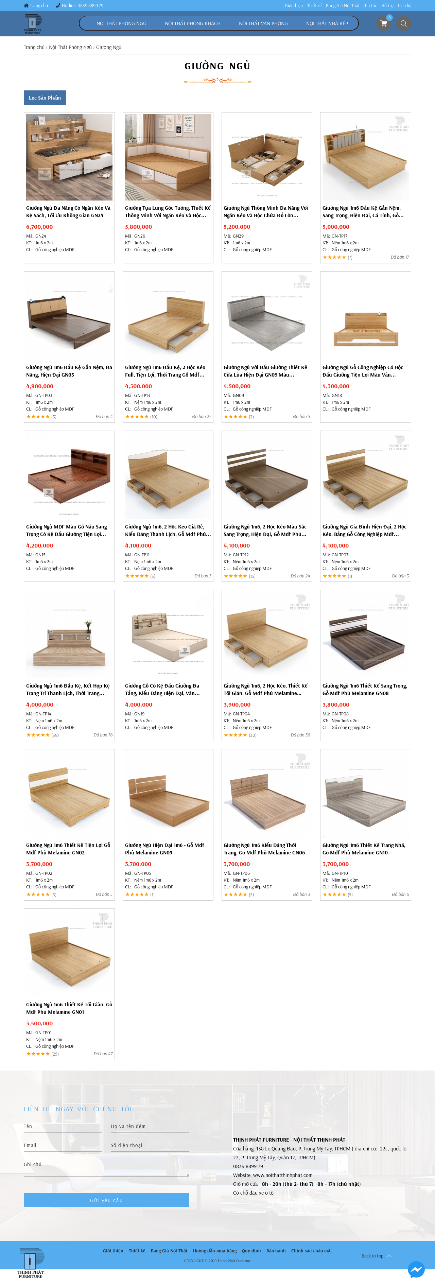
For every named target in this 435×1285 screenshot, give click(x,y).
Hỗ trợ (387, 5)
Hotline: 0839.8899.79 (82, 5)
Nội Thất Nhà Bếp (327, 23)
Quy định (251, 1251)
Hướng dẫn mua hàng (215, 1251)
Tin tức (370, 5)
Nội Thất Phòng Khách (193, 23)
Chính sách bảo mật (311, 1251)
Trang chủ (39, 5)
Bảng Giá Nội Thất (343, 5)
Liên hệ (404, 5)
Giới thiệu (294, 5)
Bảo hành (276, 1251)
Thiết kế (314, 5)
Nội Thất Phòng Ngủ (121, 23)
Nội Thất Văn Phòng (263, 23)
